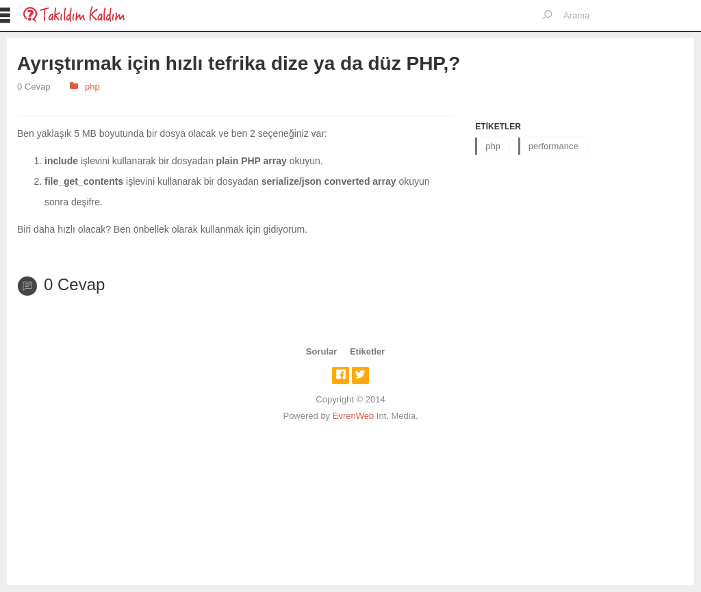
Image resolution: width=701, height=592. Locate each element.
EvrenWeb (353, 416)
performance (553, 146)
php (92, 86)
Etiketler (367, 351)
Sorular (321, 351)
